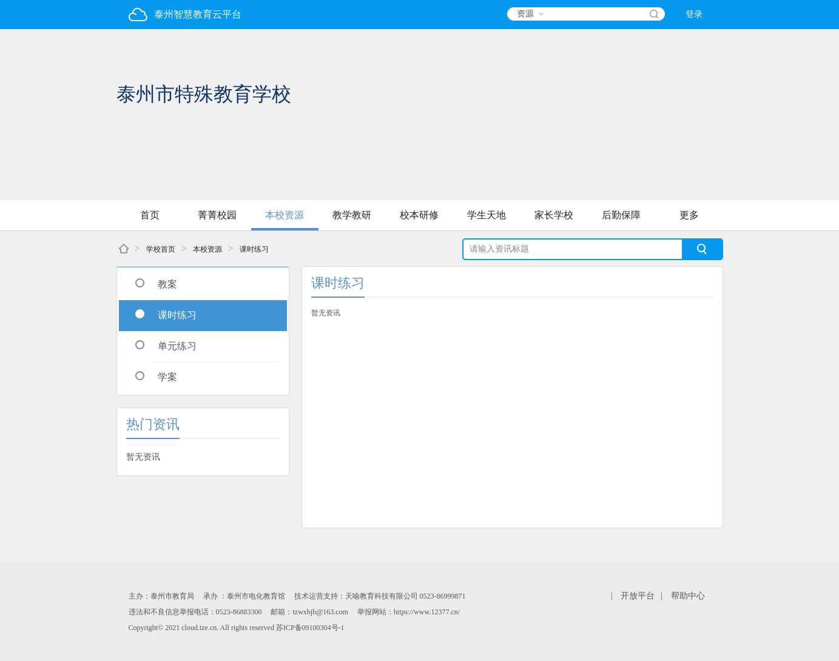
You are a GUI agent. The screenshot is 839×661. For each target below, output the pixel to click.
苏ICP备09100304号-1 (310, 627)
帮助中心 (688, 595)
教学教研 (351, 215)
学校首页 (160, 249)
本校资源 (284, 215)
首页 (150, 215)
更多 (689, 215)
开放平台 (638, 595)
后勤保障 (621, 215)
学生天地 (486, 215)
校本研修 (419, 215)
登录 (694, 14)
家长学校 (553, 215)
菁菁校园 (217, 215)
